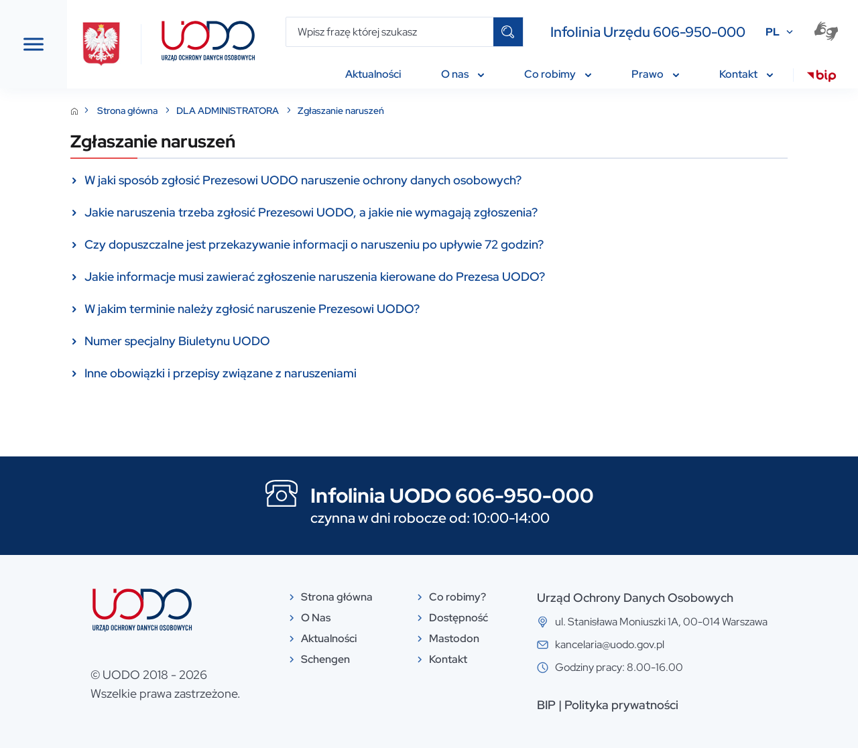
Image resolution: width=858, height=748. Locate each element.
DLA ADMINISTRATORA (369, 111)
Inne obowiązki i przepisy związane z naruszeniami (361, 373)
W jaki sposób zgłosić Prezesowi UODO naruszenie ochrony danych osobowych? (443, 180)
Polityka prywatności (692, 704)
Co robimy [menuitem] (557, 74)
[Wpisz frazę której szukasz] (390, 32)
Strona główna (269, 111)
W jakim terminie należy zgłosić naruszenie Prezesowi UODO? (392, 308)
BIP (616, 704)
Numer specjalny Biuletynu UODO (318, 341)
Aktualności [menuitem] (373, 74)
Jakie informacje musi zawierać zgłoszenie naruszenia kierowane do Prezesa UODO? (455, 276)
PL (772, 32)
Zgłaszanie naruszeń (481, 111)
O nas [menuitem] (462, 74)
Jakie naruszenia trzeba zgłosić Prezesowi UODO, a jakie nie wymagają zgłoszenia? (451, 212)
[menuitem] (821, 78)
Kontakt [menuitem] (746, 74)
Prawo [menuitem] (655, 74)
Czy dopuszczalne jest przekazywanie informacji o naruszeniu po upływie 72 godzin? (454, 244)
